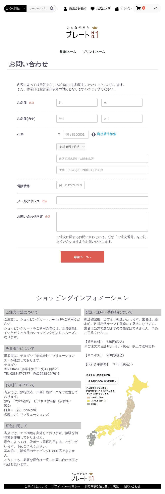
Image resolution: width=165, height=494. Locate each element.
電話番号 (23, 186)
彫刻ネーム (68, 52)
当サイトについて (36, 486)
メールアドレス (28, 201)
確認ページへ (82, 257)
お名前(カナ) (26, 119)
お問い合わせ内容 (30, 216)
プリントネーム (93, 52)
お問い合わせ (131, 486)
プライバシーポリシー (66, 486)
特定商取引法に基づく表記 (102, 486)
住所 (20, 135)
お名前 (22, 103)
